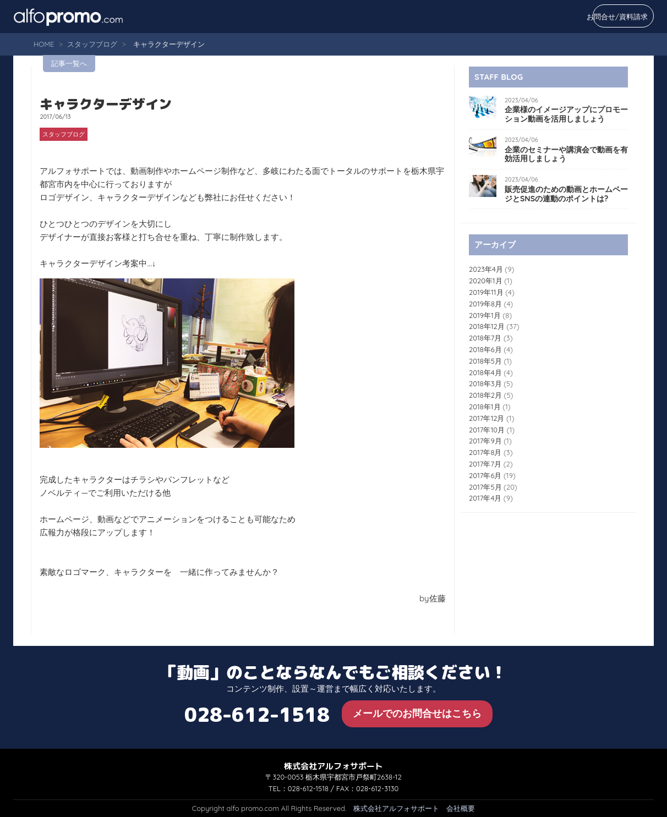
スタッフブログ (92, 44)
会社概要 (460, 808)
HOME (44, 44)
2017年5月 (485, 486)
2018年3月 (485, 383)
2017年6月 (485, 475)
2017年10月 (487, 429)
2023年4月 (486, 269)
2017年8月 (485, 452)
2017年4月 (485, 498)
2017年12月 (486, 418)
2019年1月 (485, 315)
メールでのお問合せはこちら (417, 713)
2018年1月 (485, 406)
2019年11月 (486, 292)
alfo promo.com (82, 16)
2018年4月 (485, 372)
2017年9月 (485, 440)
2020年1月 (485, 280)
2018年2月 (485, 395)
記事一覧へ (69, 63)
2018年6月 (485, 349)
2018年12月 (487, 326)
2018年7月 (485, 337)
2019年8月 (485, 303)
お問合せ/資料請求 (617, 16)
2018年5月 (485, 361)
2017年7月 (485, 463)
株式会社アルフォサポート (396, 808)
